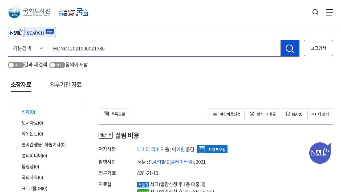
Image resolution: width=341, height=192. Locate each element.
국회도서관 (29, 12)
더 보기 (320, 114)
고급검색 (318, 48)
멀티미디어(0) (31, 155)
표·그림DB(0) (31, 188)
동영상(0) (27, 166)
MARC (293, 114)
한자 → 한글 (263, 114)
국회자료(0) (29, 177)
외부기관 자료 (66, 84)
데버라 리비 (148, 149)
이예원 (178, 149)
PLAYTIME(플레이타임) (171, 161)
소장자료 (21, 84)
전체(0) (25, 111)
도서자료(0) (29, 122)
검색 (315, 12)
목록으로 (114, 114)
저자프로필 (212, 149)
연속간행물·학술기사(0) (40, 144)
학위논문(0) (29, 133)
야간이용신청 (227, 114)
